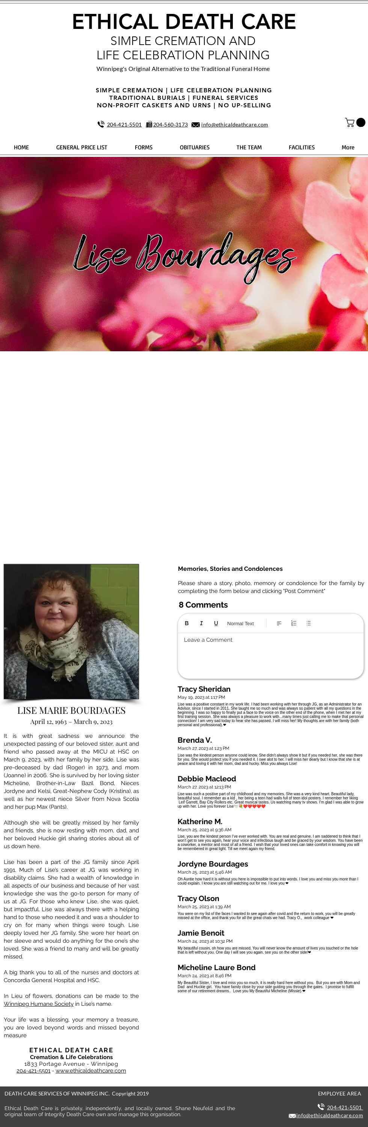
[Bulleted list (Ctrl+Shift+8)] (308, 623)
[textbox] (270, 654)
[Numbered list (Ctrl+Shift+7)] (293, 623)
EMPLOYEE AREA (339, 1093)
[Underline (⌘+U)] (216, 623)
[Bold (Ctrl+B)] (186, 623)
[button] (356, 122)
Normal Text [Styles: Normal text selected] (240, 623)
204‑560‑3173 (170, 124)
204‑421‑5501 (124, 124)
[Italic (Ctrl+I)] (201, 623)
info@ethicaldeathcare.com (234, 124)
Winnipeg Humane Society (39, 1004)
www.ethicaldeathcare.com (91, 1070)
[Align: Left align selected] (279, 623)
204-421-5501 (33, 1070)
